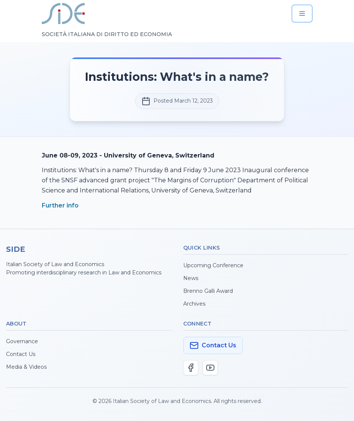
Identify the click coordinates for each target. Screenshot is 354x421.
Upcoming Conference (213, 265)
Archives (194, 303)
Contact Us (20, 354)
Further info (60, 205)
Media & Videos (26, 366)
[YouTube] (210, 367)
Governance (22, 341)
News (190, 278)
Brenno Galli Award (208, 291)
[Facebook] (190, 367)
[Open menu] (302, 14)
